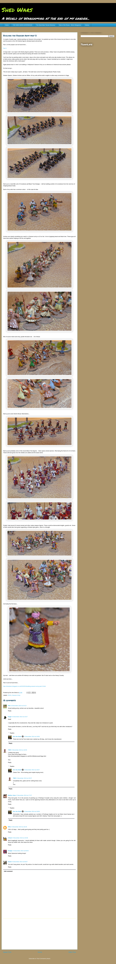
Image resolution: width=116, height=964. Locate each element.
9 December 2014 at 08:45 (21, 850)
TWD (9, 750)
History (87, 25)
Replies (12, 733)
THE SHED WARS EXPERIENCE (22, 25)
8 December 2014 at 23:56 (20, 838)
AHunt (10, 838)
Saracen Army (16, 695)
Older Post (72, 952)
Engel (10, 716)
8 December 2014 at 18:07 (32, 770)
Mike (9, 827)
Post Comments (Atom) (43, 958)
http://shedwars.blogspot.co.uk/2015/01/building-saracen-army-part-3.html (24, 686)
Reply (9, 711)
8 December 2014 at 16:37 (20, 716)
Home (7, 25)
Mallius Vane (12, 795)
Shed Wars (17, 9)
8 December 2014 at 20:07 (24, 778)
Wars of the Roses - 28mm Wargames (70, 25)
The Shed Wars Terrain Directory (45, 25)
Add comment (8, 871)
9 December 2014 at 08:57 (20, 861)
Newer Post (7, 952)
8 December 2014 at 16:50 (19, 750)
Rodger (10, 850)
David (10, 861)
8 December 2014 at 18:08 (32, 811)
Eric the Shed (17, 736)
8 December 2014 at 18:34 (19, 827)
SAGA (9, 695)
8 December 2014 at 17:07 (24, 795)
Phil (9, 705)
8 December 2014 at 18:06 (32, 736)
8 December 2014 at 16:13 (18, 705)
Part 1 (5, 48)
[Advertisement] (39, 934)
